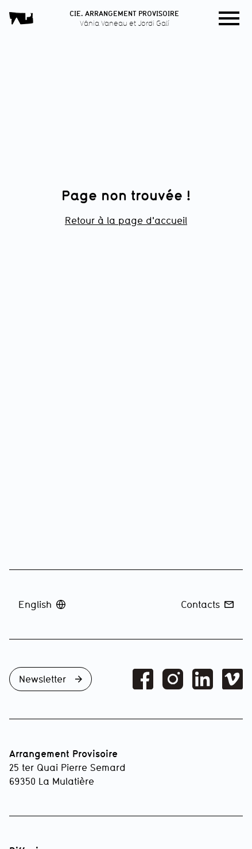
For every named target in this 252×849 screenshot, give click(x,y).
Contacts (207, 604)
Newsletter (50, 679)
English (41, 604)
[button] (229, 18)
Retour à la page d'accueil (126, 220)
